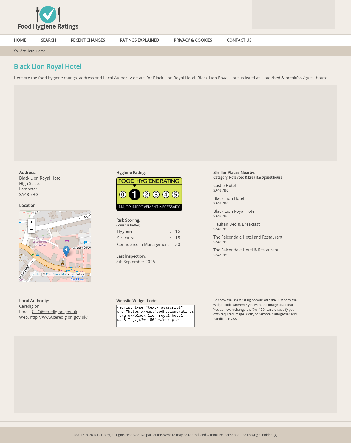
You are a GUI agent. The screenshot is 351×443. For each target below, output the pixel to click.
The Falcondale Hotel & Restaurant (245, 250)
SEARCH (48, 40)
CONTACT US (239, 40)
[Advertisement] (175, 123)
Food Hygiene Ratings (48, 26)
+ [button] (31, 222)
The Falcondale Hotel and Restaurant (247, 237)
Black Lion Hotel (228, 198)
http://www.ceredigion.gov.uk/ (59, 317)
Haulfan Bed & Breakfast (236, 224)
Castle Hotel (224, 185)
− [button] (31, 229)
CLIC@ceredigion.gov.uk (54, 311)
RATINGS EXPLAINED (139, 40)
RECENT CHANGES (88, 40)
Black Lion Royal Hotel (234, 211)
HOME (20, 40)
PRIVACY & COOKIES (193, 40)
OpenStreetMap (56, 274)
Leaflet (36, 274)
